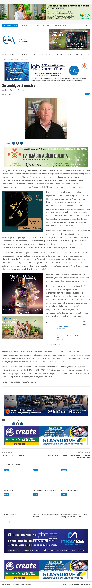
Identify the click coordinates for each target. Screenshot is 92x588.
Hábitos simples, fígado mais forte (67, 336)
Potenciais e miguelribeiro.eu (81, 585)
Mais (56, 25)
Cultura (24, 55)
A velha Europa (62, 326)
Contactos (49, 25)
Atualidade (13, 55)
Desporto (35, 55)
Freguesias (46, 55)
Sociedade (58, 55)
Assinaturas (40, 25)
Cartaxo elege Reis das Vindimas (13, 455)
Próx (54, 345)
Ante (49, 345)
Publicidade (32, 25)
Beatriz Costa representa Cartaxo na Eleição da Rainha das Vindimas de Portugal (69, 456)
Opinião (68, 55)
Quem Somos (23, 25)
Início (4, 55)
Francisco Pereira (10, 420)
